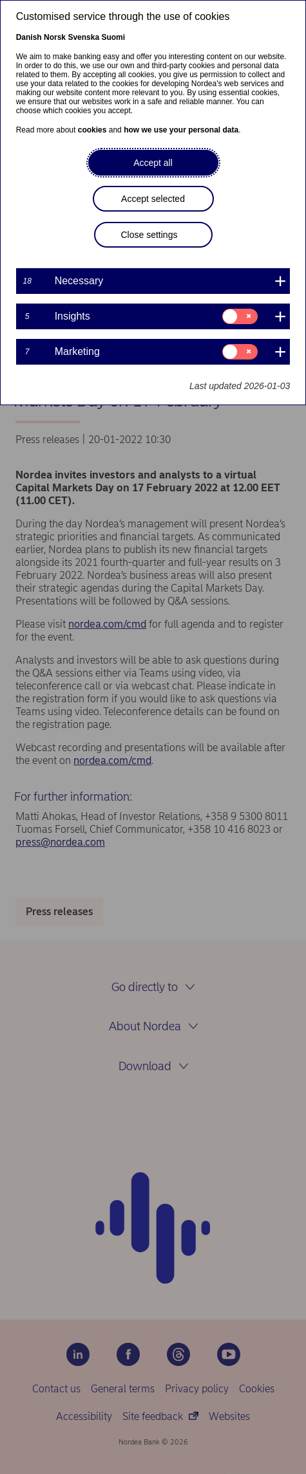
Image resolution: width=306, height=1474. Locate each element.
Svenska (83, 37)
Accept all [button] (153, 163)
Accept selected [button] (153, 199)
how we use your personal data (181, 129)
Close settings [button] (149, 235)
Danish (29, 37)
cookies (92, 129)
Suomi (113, 37)
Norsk (55, 37)
